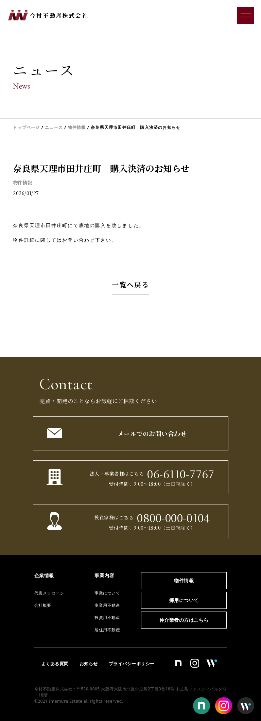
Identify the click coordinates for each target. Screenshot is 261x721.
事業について (107, 593)
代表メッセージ (49, 593)
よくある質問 (55, 663)
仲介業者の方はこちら (184, 620)
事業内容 (104, 575)
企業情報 (44, 575)
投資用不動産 (107, 617)
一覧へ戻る (130, 284)
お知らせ (89, 663)
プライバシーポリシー (132, 663)
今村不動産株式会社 (59, 15)
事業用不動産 (107, 605)
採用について (184, 600)
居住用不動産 (107, 630)
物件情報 (22, 182)
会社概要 (42, 605)
